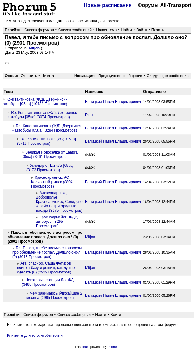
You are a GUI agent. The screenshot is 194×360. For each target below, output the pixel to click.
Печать (157, 30)
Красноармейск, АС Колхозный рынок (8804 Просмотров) (51, 181)
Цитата (48, 76)
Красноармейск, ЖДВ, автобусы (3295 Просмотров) (57, 221)
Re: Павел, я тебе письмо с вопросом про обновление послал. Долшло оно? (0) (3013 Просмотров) (47, 252)
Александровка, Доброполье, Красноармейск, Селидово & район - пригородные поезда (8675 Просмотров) (59, 202)
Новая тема (106, 30)
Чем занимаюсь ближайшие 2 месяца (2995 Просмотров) (54, 295)
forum (86, 347)
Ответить (29, 76)
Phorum (112, 347)
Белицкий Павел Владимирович (113, 101)
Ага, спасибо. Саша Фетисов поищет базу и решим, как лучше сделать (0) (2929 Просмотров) (46, 267)
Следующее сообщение (168, 76)
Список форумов (39, 30)
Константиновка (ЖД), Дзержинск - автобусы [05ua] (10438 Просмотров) (35, 101)
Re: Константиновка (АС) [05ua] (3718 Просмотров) (46, 141)
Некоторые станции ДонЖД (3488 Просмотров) (48, 282)
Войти (141, 30)
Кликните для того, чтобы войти (35, 335)
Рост (89, 115)
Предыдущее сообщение (120, 76)
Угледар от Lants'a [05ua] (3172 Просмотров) (50, 167)
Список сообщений (75, 30)
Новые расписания (108, 5)
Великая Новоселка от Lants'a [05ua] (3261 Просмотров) (50, 154)
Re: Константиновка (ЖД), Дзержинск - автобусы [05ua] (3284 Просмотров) (46, 128)
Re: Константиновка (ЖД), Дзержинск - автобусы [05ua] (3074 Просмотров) (43, 114)
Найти (126, 30)
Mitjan (35, 48)
